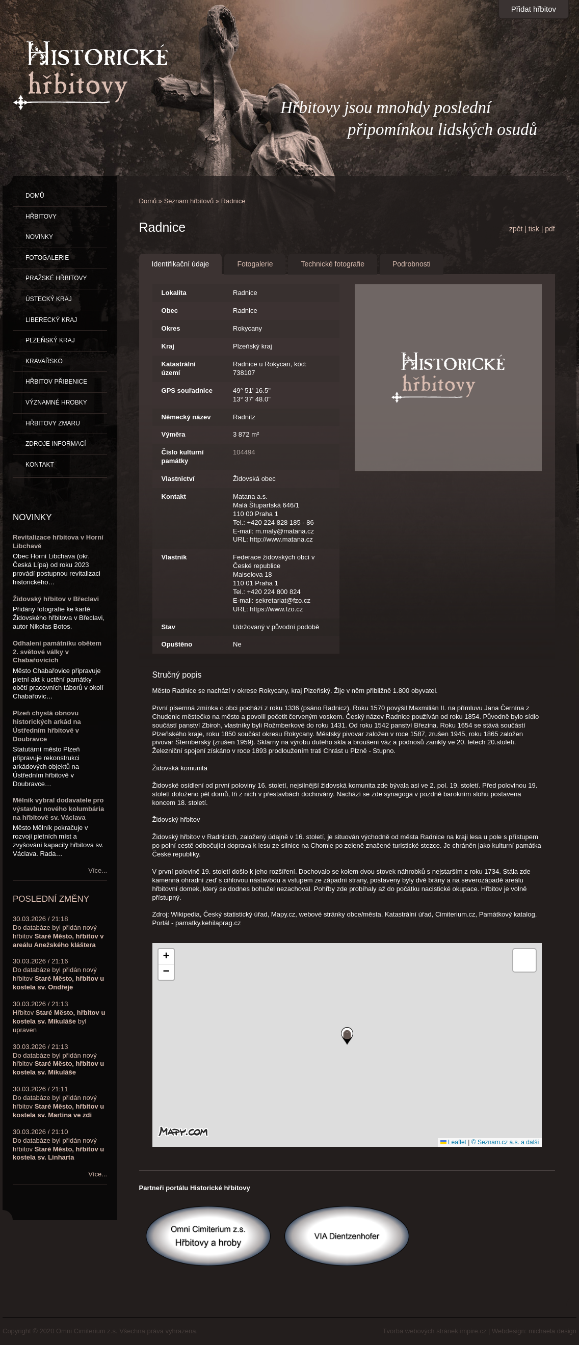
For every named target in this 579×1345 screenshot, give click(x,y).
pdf (550, 229)
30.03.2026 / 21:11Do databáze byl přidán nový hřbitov (58, 1102)
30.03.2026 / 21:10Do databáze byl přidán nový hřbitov (58, 1145)
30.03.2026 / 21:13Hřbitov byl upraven (59, 1017)
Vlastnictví (178, 478)
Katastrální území (179, 368)
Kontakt (174, 496)
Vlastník (174, 557)
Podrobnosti (411, 264)
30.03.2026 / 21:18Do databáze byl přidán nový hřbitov (58, 932)
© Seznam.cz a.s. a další (505, 1142)
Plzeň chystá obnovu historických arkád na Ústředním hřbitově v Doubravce (47, 726)
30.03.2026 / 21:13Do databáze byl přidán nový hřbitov (58, 1060)
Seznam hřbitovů (189, 201)
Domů (148, 201)
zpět (515, 229)
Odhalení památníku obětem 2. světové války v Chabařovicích (57, 651)
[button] (347, 1036)
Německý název (186, 417)
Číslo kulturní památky (183, 456)
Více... (97, 870)
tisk (534, 229)
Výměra (174, 434)
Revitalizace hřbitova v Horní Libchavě (58, 541)
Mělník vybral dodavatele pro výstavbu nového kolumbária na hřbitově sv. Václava (58, 808)
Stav (168, 627)
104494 (244, 452)
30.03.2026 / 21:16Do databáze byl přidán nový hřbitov (58, 974)
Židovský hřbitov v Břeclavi (56, 599)
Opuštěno (177, 644)
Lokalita (174, 293)
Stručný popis (177, 674)
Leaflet (453, 1142)
